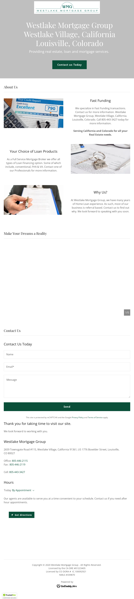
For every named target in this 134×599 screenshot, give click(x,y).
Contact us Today (69, 64)
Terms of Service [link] (95, 417)
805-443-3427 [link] (17, 472)
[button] (33, 490)
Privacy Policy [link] (78, 417)
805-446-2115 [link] (20, 460)
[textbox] (67, 354)
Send (67, 406)
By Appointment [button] (21, 490)
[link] (67, 2)
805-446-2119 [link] (17, 464)
